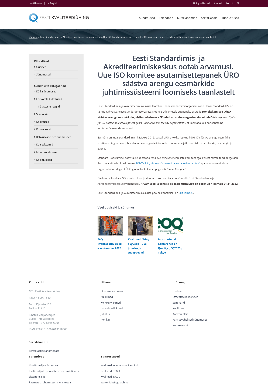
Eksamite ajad (37, 376)
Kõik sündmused (46, 91)
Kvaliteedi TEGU (110, 371)
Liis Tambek (186, 193)
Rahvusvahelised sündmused (53, 137)
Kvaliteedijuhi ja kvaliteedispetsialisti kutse (54, 371)
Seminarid (42, 114)
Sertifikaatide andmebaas (44, 350)
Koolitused (42, 121)
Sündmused (43, 74)
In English (52, 3)
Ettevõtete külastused (49, 99)
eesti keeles (36, 3)
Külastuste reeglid (49, 106)
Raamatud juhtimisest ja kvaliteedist (50, 382)
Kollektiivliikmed (111, 302)
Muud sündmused (47, 152)
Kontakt (218, 3)
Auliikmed (107, 297)
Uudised (41, 67)
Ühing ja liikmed (201, 3)
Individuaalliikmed (112, 308)
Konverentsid (44, 129)
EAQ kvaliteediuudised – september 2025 (110, 244)
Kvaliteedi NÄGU (111, 376)
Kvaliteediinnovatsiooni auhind (119, 365)
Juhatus (105, 314)
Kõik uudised (44, 159)
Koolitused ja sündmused (44, 365)
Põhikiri (105, 319)
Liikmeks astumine (112, 291)
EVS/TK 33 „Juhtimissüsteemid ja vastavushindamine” (168, 163)
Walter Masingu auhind (115, 382)
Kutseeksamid (44, 144)
